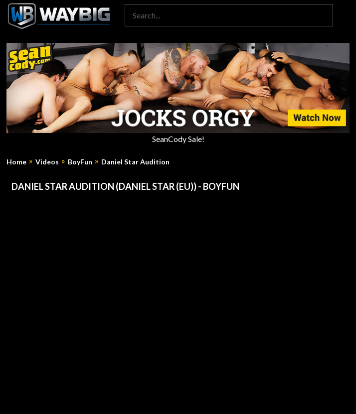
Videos (47, 162)
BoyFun (80, 162)
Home (16, 162)
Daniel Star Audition (135, 162)
